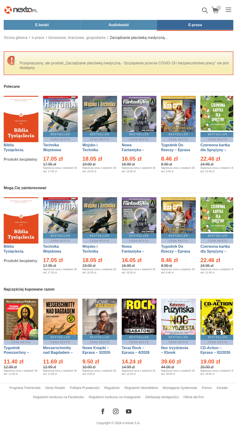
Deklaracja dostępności (162, 397)
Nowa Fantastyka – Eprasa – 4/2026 (136, 150)
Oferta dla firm (193, 397)
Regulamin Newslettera (141, 388)
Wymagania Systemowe (179, 388)
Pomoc (207, 388)
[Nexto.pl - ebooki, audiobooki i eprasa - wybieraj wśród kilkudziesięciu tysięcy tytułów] (21, 10)
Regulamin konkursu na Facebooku (58, 397)
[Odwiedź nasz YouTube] (128, 411)
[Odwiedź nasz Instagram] (115, 411)
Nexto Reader (55, 388)
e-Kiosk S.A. (131, 423)
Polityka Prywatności (85, 388)
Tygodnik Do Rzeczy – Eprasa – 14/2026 (175, 150)
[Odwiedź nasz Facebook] (102, 411)
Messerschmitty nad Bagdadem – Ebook (58, 353)
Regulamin (112, 388)
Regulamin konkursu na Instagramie (114, 397)
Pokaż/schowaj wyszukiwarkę (205, 10)
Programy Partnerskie (25, 388)
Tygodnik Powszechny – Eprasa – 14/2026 (19, 353)
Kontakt (222, 388)
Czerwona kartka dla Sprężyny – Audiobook (215, 150)
